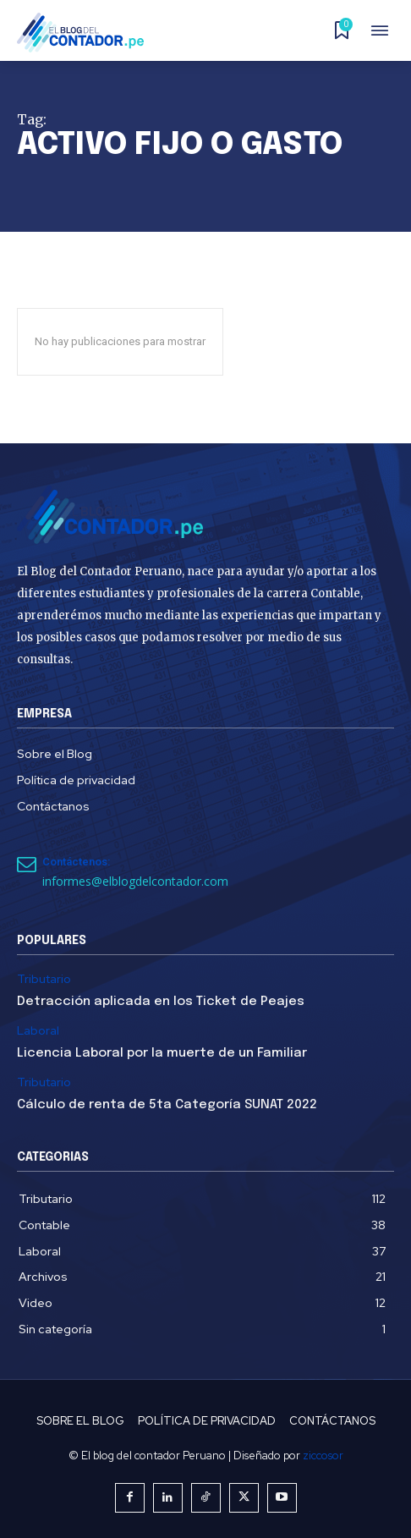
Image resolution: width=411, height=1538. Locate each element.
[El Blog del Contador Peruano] (85, 32)
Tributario (44, 979)
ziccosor (323, 1455)
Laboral (38, 1031)
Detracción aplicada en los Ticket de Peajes (160, 1001)
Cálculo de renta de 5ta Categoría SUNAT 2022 (167, 1105)
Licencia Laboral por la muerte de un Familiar (162, 1053)
